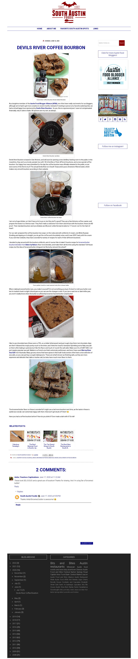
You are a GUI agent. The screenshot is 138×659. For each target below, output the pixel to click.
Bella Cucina (63, 592)
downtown (72, 570)
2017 (14, 623)
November (18, 576)
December (18, 573)
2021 (14, 566)
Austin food (59, 580)
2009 (14, 651)
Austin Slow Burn (62, 587)
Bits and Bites (62, 563)
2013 (14, 637)
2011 (14, 644)
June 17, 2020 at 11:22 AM (49, 477)
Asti (70, 580)
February (18, 609)
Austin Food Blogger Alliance (26, 457)
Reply (16, 486)
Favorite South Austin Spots (74, 29)
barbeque (69, 585)
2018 (14, 620)
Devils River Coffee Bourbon (67, 457)
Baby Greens (70, 590)
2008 (14, 655)
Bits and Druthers (73, 592)
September (19, 580)
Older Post (87, 543)
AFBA (66, 580)
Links (95, 29)
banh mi (62, 585)
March (17, 605)
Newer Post (15, 543)
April (16, 602)
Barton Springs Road (79, 572)
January (17, 612)
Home (39, 29)
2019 (14, 617)
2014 (14, 634)
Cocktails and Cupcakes (71, 582)
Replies (20, 492)
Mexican (71, 567)
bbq (65, 570)
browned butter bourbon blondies (47, 457)
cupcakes (77, 585)
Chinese (79, 570)
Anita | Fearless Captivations (26, 477)
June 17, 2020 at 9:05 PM (50, 496)
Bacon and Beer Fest (81, 590)
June (16, 587)
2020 (14, 570)
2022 (14, 563)
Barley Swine (73, 587)
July (16, 583)
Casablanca (83, 587)
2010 (14, 648)
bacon (85, 574)
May (16, 598)
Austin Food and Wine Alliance (62, 577)
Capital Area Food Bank (60, 574)
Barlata (75, 580)
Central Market (76, 574)
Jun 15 (19, 590)
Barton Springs (55, 592)
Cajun (80, 580)
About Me (51, 29)
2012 (14, 641)
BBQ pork (63, 590)
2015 (14, 631)
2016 (14, 627)
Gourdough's (55, 590)
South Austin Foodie (28, 496)
